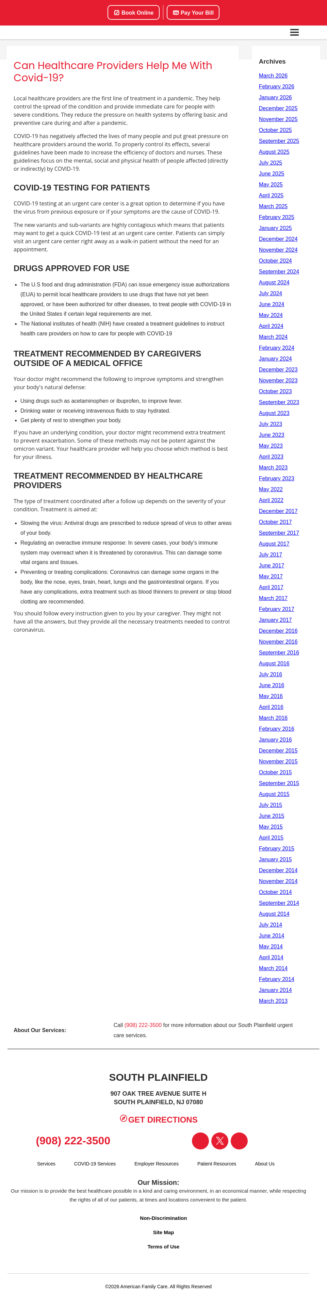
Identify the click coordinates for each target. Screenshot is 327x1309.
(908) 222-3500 (143, 1025)
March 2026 (273, 76)
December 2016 (278, 631)
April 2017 (271, 587)
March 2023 (273, 467)
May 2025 (271, 184)
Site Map (163, 1232)
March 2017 (273, 598)
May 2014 (271, 946)
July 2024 (270, 293)
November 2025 (278, 119)
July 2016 (270, 674)
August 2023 (274, 413)
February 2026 (276, 86)
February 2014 (276, 979)
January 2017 (275, 620)
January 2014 (275, 990)
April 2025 (271, 195)
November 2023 (278, 380)
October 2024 (275, 261)
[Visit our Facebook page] (200, 1140)
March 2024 (273, 337)
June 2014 (271, 936)
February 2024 (276, 348)
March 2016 (273, 718)
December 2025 (278, 108)
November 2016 (278, 642)
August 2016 (274, 663)
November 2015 (278, 761)
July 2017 (270, 555)
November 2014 (278, 881)
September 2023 (279, 402)
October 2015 (275, 772)
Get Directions (158, 1119)
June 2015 (271, 816)
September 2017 (279, 533)
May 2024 (271, 315)
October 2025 (275, 130)
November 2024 (278, 250)
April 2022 (271, 500)
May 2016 (271, 696)
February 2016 (276, 729)
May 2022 (271, 489)
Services (46, 1163)
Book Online (133, 12)
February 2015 (276, 848)
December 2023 (278, 369)
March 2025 (273, 206)
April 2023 (271, 457)
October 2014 (275, 892)
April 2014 (271, 957)
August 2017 (274, 544)
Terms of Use (164, 1246)
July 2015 (270, 805)
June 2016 (271, 685)
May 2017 (271, 576)
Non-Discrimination (163, 1218)
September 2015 (279, 783)
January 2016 (275, 740)
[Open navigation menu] (294, 32)
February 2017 (276, 609)
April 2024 (271, 326)
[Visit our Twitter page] (219, 1140)
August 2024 (274, 282)
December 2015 (278, 750)
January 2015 (275, 859)
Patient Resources (216, 1163)
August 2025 (274, 152)
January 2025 (275, 228)
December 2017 (278, 511)
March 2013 (273, 1001)
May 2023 (271, 446)
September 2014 (279, 903)
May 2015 (271, 827)
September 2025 (279, 141)
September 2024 (279, 272)
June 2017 (271, 565)
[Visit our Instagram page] (239, 1140)
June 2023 (271, 435)
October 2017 (275, 522)
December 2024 (278, 239)
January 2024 (275, 359)
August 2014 (274, 914)
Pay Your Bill (193, 12)
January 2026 (275, 97)
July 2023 (270, 424)
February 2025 (276, 217)
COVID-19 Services (95, 1163)
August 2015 (274, 794)
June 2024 (271, 304)
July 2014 (270, 925)
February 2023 (276, 478)
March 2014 (273, 968)
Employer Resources (156, 1163)
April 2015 (271, 838)
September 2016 (279, 653)
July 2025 (270, 163)
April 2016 (271, 707)
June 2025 (271, 174)
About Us (265, 1163)
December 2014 (278, 870)
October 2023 (275, 391)
